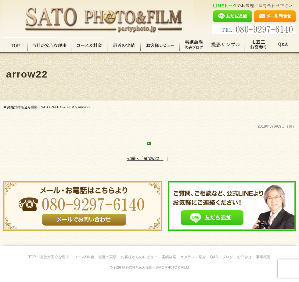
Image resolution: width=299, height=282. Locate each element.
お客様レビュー (160, 45)
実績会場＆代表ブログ (193, 45)
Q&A (283, 45)
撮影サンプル (225, 45)
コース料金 (89, 45)
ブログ (227, 257)
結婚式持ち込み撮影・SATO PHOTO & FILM (155, 267)
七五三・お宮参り (257, 45)
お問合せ (244, 257)
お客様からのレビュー (139, 257)
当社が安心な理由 (49, 45)
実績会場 (169, 257)
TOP (15, 45)
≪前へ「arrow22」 (145, 158)
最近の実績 (124, 45)
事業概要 (263, 257)
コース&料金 (84, 257)
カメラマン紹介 (193, 257)
